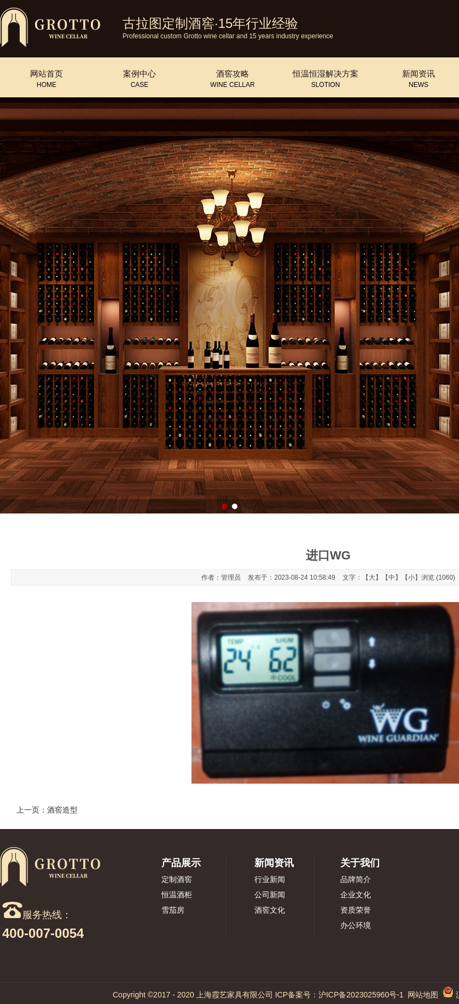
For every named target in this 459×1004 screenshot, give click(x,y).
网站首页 (46, 73)
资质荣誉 (355, 910)
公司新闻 (269, 894)
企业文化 (355, 894)
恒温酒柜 (176, 894)
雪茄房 (172, 910)
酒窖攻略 (232, 73)
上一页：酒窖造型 (47, 809)
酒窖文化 (269, 910)
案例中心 (139, 73)
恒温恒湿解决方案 (325, 73)
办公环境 (355, 925)
